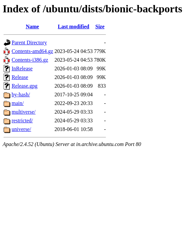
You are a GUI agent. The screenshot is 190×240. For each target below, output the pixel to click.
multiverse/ (24, 112)
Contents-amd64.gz (32, 51)
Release (20, 77)
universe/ (21, 129)
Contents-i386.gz (30, 60)
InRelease (22, 68)
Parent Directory (29, 42)
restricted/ (22, 120)
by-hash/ (21, 94)
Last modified (73, 26)
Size (100, 26)
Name (32, 26)
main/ (18, 103)
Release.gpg (25, 86)
